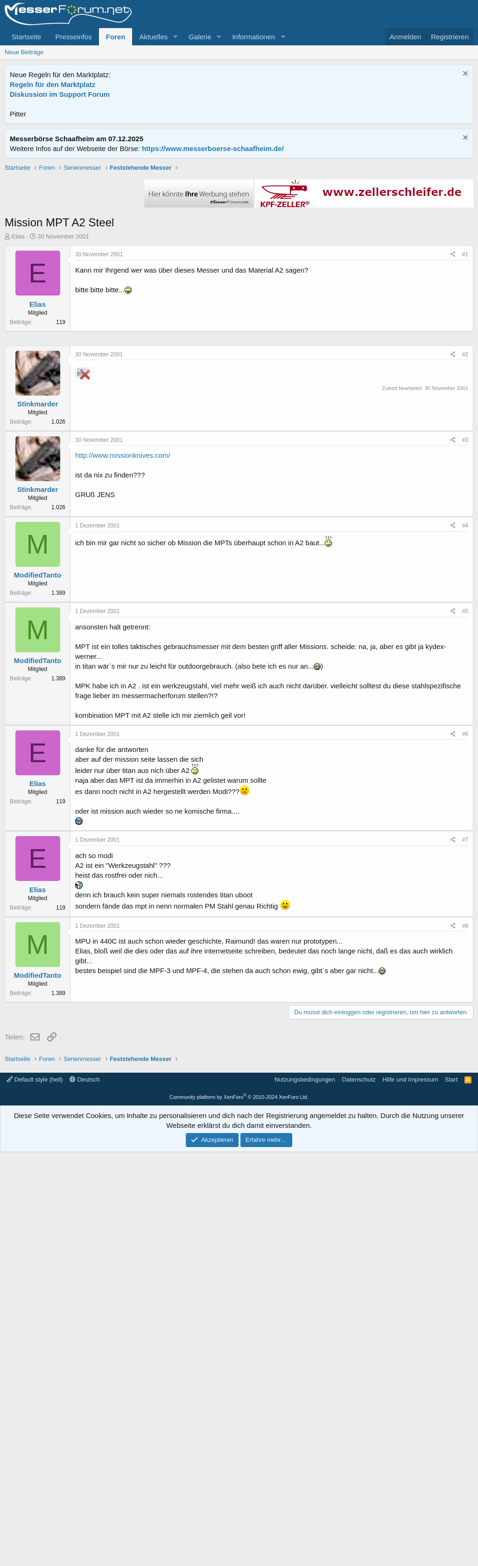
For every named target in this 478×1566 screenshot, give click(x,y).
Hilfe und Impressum (410, 1493)
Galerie (200, 37)
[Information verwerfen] (464, 74)
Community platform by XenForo (239, 1511)
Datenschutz (359, 1493)
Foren (116, 37)
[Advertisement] (239, 228)
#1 (465, 387)
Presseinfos (73, 37)
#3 (465, 720)
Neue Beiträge (24, 52)
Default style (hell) (35, 1493)
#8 (465, 1206)
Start (451, 1493)
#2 (465, 635)
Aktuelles (153, 37)
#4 (465, 806)
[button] (175, 36)
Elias (18, 369)
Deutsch (84, 1493)
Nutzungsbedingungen (304, 1493)
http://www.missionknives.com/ (122, 736)
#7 (465, 1120)
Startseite (26, 37)
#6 (465, 1014)
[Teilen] (453, 387)
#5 (465, 891)
